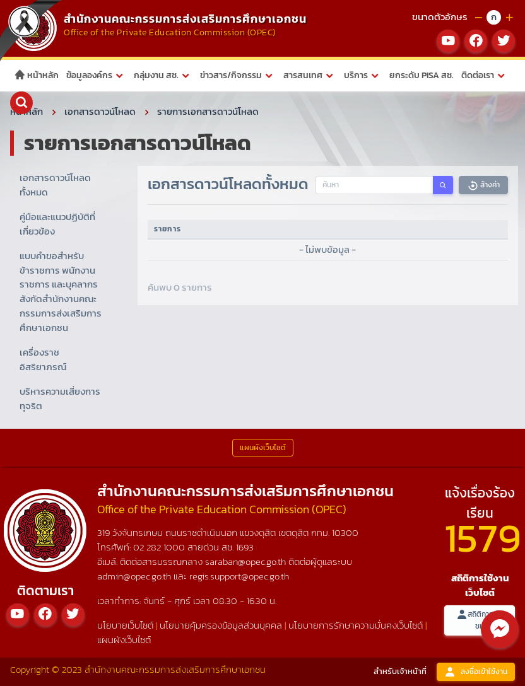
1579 (482, 537)
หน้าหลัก (36, 75)
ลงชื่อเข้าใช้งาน (475, 672)
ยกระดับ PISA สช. (421, 75)
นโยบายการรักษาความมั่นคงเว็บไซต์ (355, 625)
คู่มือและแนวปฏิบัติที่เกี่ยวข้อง (57, 223)
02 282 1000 (160, 547)
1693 (245, 547)
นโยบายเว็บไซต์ (125, 625)
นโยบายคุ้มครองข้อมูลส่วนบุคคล (221, 625)
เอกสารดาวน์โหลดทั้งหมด (55, 184)
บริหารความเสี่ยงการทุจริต (60, 398)
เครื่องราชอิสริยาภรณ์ (43, 359)
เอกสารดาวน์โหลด (100, 111)
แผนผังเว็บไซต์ (124, 639)
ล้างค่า (483, 185)
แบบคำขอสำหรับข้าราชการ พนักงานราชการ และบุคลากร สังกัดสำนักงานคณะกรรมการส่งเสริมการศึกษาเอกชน (61, 291)
